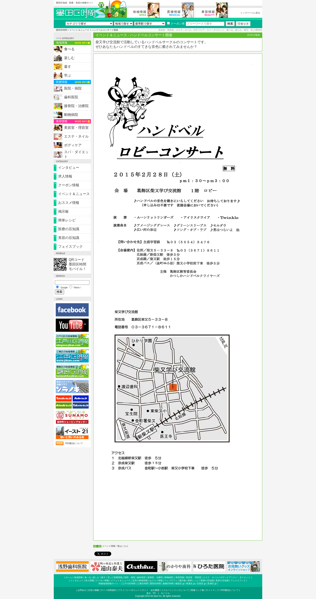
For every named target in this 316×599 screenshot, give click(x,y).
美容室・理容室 (76, 127)
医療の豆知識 (68, 229)
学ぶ (67, 75)
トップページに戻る (250, 13)
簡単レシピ (67, 220)
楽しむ (69, 58)
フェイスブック (70, 246)
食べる (69, 49)
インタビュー (68, 167)
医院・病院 (73, 88)
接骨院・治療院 (76, 106)
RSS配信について (74, 443)
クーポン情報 (68, 185)
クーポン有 (176, 23)
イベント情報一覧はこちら (115, 546)
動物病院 (71, 115)
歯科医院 (71, 97)
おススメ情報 (68, 202)
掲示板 (63, 211)
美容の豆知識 (68, 238)
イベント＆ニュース (79, 30)
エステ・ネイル (76, 136)
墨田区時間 (61, 30)
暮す (67, 66)
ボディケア (73, 145)
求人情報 (65, 176)
